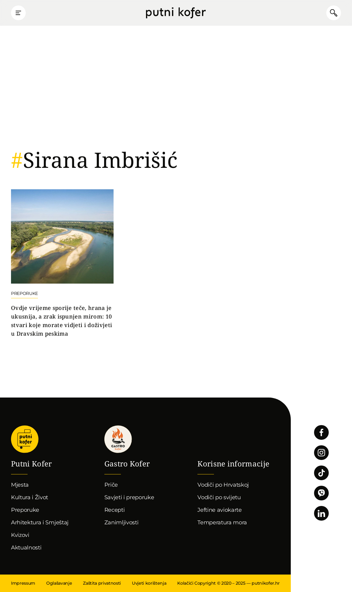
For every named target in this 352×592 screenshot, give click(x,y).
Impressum (23, 583)
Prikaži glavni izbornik (18, 13)
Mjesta (20, 484)
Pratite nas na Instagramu (321, 452)
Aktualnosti (26, 547)
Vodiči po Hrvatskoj (223, 484)
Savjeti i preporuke (129, 497)
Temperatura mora (222, 522)
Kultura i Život (29, 497)
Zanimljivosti (121, 522)
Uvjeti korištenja (149, 583)
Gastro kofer (118, 439)
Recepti (114, 510)
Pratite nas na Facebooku (321, 432)
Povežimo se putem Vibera (321, 493)
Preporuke (25, 510)
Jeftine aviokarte (219, 510)
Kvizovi (20, 535)
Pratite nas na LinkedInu (321, 513)
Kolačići (185, 583)
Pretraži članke (333, 13)
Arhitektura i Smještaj (40, 522)
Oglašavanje (59, 583)
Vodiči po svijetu (219, 497)
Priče (111, 484)
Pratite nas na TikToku (321, 473)
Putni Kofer (176, 12)
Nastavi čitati (62, 263)
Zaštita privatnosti (102, 583)
